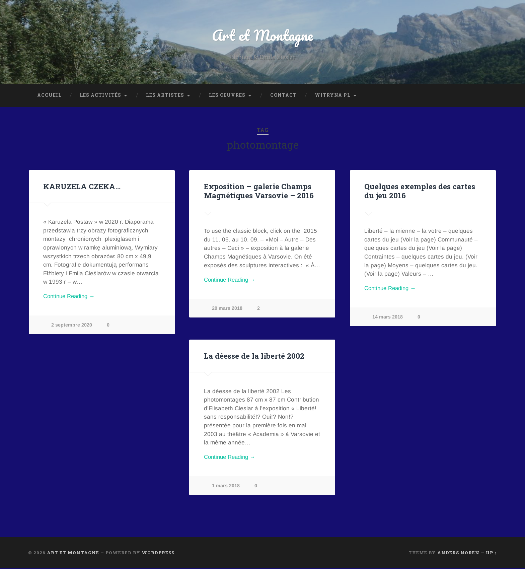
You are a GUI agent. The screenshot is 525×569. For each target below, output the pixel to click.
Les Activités (100, 96)
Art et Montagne (262, 35)
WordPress (158, 553)
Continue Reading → (70, 297)
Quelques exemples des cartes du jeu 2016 (419, 191)
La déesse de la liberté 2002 (254, 356)
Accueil (49, 96)
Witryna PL (333, 96)
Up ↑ (491, 553)
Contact (283, 96)
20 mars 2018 (227, 309)
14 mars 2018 (387, 318)
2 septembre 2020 (71, 326)
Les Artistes (165, 96)
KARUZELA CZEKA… (81, 187)
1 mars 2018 (226, 486)
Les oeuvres (227, 96)
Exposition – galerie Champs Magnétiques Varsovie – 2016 (259, 191)
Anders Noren (458, 553)
